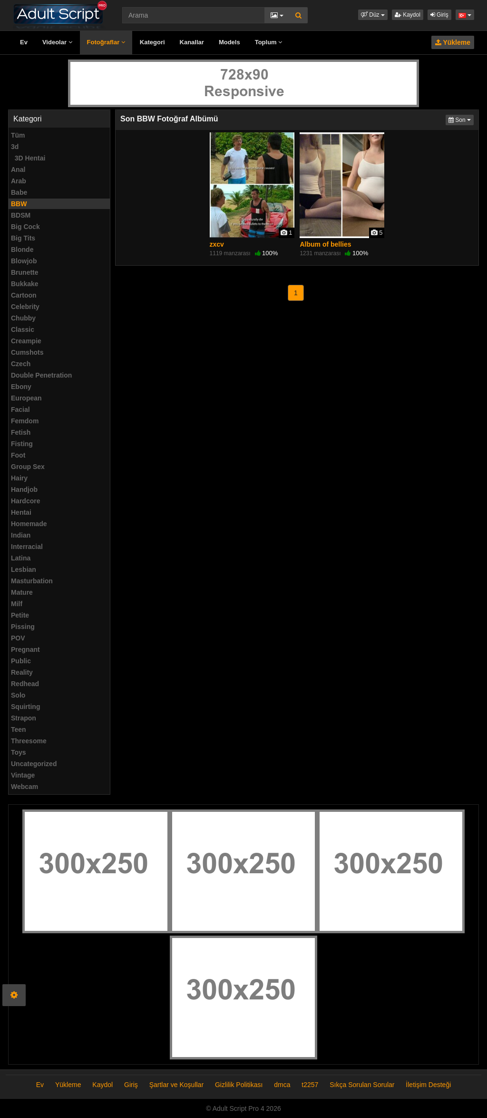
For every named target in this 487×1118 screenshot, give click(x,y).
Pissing (23, 626)
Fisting (22, 444)
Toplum (268, 42)
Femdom (25, 421)
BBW (19, 204)
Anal (18, 169)
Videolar (57, 42)
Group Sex (28, 466)
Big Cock (25, 226)
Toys (18, 752)
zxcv (217, 244)
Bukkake (25, 284)
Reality (22, 672)
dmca (282, 1084)
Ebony (21, 386)
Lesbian (23, 569)
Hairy (19, 478)
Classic (22, 329)
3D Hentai (28, 158)
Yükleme (452, 42)
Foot (18, 455)
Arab (18, 181)
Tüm (18, 135)
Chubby (23, 318)
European (26, 398)
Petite (20, 615)
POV (18, 638)
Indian (20, 535)
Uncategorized (34, 764)
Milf (16, 604)
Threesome (29, 741)
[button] (373, 15)
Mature (22, 592)
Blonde (22, 249)
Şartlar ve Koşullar (176, 1084)
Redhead (25, 684)
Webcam (24, 786)
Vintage (23, 775)
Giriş (439, 14)
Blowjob (24, 261)
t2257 (310, 1084)
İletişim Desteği (428, 1084)
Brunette (25, 272)
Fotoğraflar (106, 42)
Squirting (25, 706)
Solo (18, 695)
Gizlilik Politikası (239, 1084)
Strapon (23, 718)
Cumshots (27, 352)
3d (15, 146)
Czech (20, 364)
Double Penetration (41, 375)
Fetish (20, 432)
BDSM (20, 215)
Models (229, 42)
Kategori (152, 42)
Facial (20, 409)
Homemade (29, 524)
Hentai (21, 512)
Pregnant (25, 649)
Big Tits (23, 238)
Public (21, 661)
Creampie (26, 341)
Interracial (27, 546)
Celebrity (25, 306)
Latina (20, 558)
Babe (19, 192)
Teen (18, 729)
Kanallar (192, 42)
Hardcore (25, 501)
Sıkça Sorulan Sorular (363, 1084)
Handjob (24, 489)
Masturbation (32, 581)
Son (461, 119)
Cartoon (24, 295)
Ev (24, 42)
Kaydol (407, 14)
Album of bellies (325, 244)
